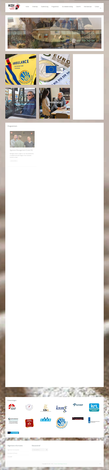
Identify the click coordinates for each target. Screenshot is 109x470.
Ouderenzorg (44, 6)
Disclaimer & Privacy (12, 453)
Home (27, 6)
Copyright (10, 456)
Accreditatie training (67, 6)
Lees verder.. (14, 161)
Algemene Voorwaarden (13, 450)
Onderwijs (35, 6)
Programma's (55, 6)
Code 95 (78, 6)
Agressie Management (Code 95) (21, 150)
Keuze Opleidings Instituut (60, 463)
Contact (97, 6)
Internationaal (87, 6)
